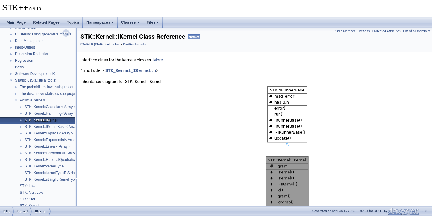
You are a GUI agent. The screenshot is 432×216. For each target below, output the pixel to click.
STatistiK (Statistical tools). (36, 80)
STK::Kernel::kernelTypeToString (51, 173)
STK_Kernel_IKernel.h (131, 71)
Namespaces (100, 22)
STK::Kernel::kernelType (44, 166)
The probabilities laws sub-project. (47, 87)
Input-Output (25, 47)
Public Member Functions (352, 31)
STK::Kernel (29, 206)
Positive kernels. (33, 100)
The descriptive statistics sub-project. (49, 94)
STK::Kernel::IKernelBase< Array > (52, 126)
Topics (73, 22)
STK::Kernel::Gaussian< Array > (50, 107)
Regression (24, 60)
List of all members (416, 31)
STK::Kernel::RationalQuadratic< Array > (57, 160)
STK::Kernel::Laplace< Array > (49, 133)
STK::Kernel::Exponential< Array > (52, 140)
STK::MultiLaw (31, 192)
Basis (19, 67)
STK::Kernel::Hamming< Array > (50, 113)
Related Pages (46, 22)
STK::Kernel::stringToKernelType (51, 179)
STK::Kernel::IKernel (41, 120)
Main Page (16, 22)
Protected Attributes (386, 31)
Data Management (30, 41)
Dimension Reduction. (32, 54)
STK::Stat (27, 199)
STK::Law (27, 186)
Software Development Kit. (36, 74)
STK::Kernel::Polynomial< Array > (51, 153)
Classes (130, 22)
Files (153, 22)
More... (159, 60)
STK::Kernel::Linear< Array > (47, 146)
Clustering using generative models (43, 34)
